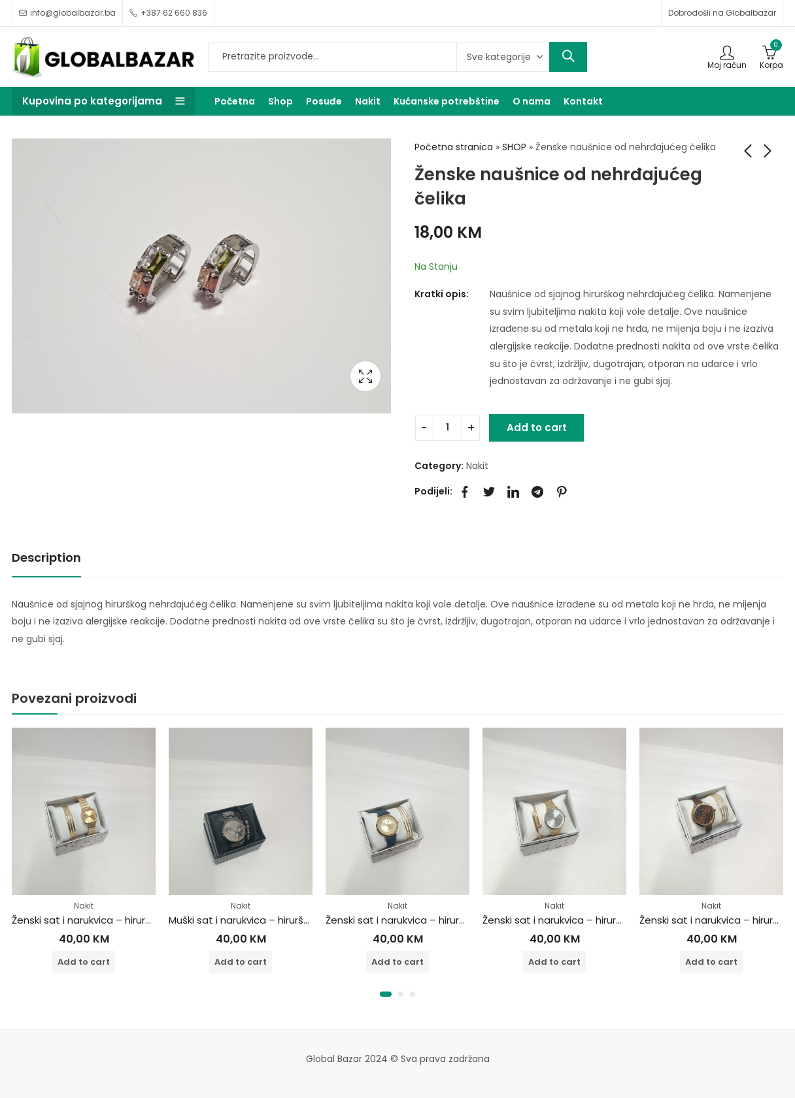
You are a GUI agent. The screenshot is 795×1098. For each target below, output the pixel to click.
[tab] (46, 558)
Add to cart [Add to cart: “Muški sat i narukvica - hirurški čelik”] (240, 962)
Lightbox (365, 376)
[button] (386, 994)
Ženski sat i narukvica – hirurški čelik (96, 920)
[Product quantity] (447, 428)
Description (46, 557)
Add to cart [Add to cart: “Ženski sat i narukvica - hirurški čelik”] (84, 962)
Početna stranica (453, 146)
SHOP (514, 146)
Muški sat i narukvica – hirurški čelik (251, 920)
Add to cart (537, 427)
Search (568, 57)
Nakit (477, 465)
